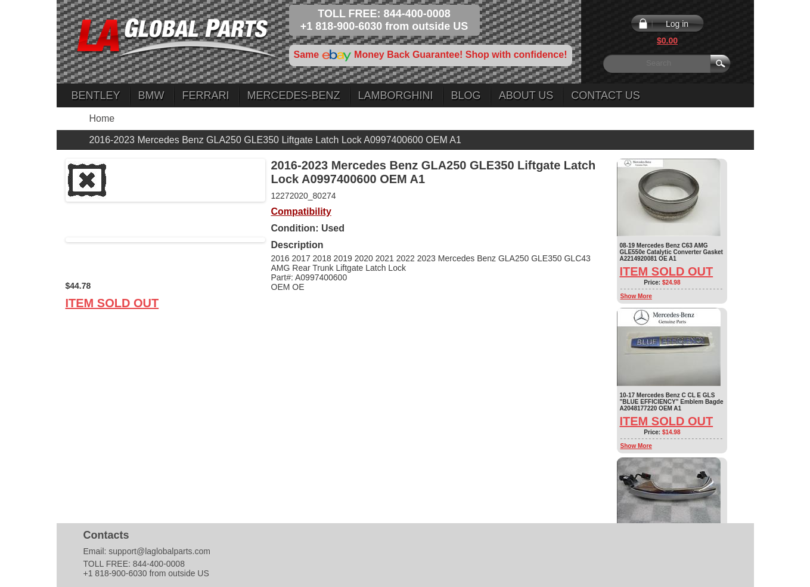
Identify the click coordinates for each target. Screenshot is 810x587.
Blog (466, 95)
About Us (526, 95)
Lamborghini (395, 95)
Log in (677, 24)
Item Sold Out (112, 303)
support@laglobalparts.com (159, 551)
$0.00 (667, 40)
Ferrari (205, 95)
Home (102, 118)
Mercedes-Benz (293, 95)
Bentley (96, 95)
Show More (636, 296)
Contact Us (605, 95)
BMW (151, 95)
